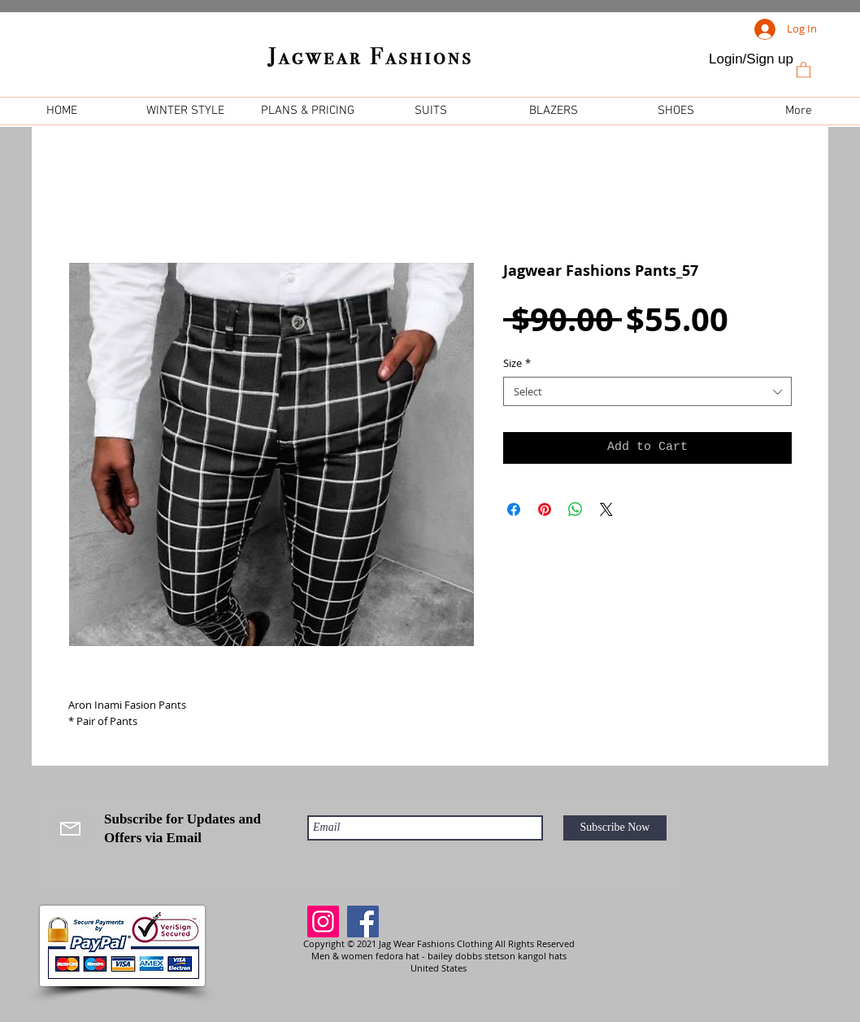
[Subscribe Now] (615, 828)
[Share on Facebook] (513, 509)
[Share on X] (606, 509)
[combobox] (647, 391)
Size (517, 363)
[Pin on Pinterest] (544, 509)
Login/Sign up (751, 59)
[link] (803, 69)
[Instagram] (323, 921)
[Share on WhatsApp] (575, 509)
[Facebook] (363, 921)
